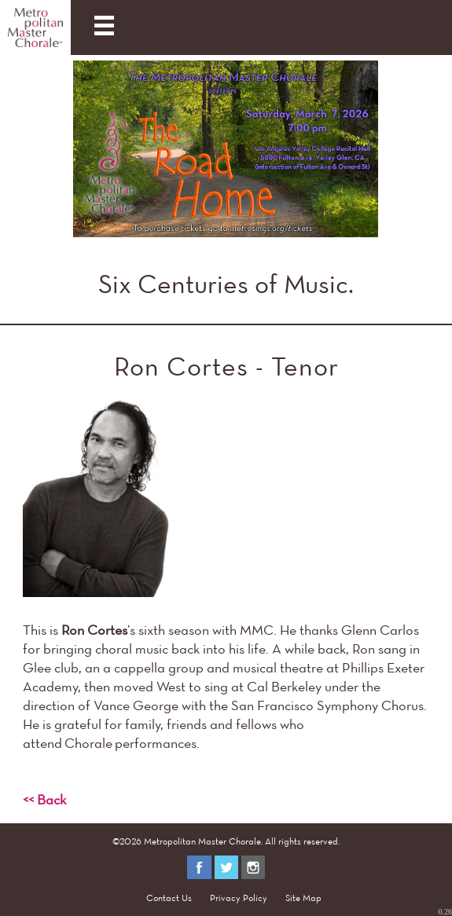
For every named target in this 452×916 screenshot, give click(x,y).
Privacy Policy (238, 897)
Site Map (303, 897)
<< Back (44, 799)
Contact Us (169, 897)
